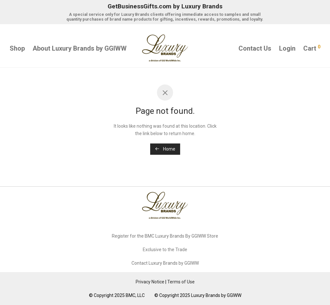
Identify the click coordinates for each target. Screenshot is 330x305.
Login (287, 48)
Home (165, 149)
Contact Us (254, 48)
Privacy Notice (150, 281)
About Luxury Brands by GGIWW (80, 48)
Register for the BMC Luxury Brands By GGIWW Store (165, 236)
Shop (17, 48)
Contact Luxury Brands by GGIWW (165, 263)
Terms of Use (181, 281)
